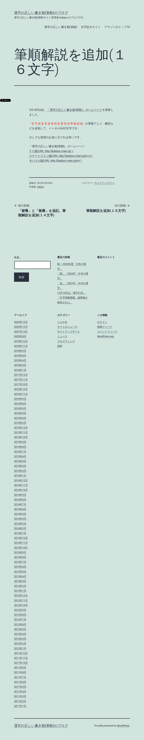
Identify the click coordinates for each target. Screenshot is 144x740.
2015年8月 (20, 446)
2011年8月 (20, 672)
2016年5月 (20, 413)
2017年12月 (21, 374)
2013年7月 (20, 561)
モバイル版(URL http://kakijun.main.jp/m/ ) (55, 160)
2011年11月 (21, 657)
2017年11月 (21, 379)
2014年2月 (20, 528)
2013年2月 (20, 585)
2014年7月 (20, 504)
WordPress (123, 725)
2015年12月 (21, 427)
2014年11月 (21, 485)
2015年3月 (20, 465)
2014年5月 (20, 513)
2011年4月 (20, 691)
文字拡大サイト (91, 27)
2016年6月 (20, 408)
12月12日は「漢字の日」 (71, 292)
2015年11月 (21, 432)
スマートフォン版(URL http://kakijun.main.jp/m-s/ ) (60, 155)
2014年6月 (20, 509)
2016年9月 (20, 398)
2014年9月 (20, 494)
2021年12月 (21, 331)
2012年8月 (20, 614)
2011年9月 (20, 667)
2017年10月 (21, 384)
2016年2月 (20, 422)
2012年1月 (20, 648)
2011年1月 (20, 705)
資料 (59, 346)
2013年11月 (21, 542)
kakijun (40, 187)
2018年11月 (21, 346)
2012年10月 (21, 605)
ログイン (102, 322)
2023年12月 (21, 322)
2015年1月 (20, 475)
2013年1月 (20, 590)
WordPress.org (105, 336)
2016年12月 (21, 389)
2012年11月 (21, 600)
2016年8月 (20, 403)
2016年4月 (20, 418)
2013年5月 (20, 571)
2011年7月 (20, 677)
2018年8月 (20, 355)
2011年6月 (20, 681)
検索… (17, 257)
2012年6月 (20, 624)
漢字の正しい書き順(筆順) (60, 27)
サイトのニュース (67, 326)
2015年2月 (20, 470)
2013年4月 (20, 576)
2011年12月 (21, 653)
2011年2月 (20, 701)
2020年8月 (20, 336)
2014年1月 (20, 533)
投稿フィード (104, 326)
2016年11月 (21, 394)
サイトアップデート (105, 183)
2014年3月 (20, 523)
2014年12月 (21, 480)
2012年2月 (20, 643)
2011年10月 (21, 662)
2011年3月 (20, 696)
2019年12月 (21, 341)
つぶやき (62, 322)
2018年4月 (20, 360)
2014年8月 (20, 499)
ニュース (62, 336)
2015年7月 (20, 451)
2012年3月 (20, 638)
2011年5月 (20, 686)
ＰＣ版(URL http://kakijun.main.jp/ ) (51, 151)
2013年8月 (20, 557)
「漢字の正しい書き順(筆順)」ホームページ (74, 109)
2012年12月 (21, 595)
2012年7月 (20, 619)
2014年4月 (20, 518)
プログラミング (66, 341)
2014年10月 (21, 489)
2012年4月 (20, 633)
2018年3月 (20, 365)
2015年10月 (21, 437)
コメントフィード (107, 331)
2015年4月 (20, 461)
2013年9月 (20, 552)
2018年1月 (20, 370)
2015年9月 (20, 441)
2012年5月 (20, 629)
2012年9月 (20, 609)
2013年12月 (21, 537)
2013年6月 (20, 566)
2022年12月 (21, 326)
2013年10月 (21, 547)
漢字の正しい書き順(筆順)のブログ (41, 13)
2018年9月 (20, 350)
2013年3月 (20, 581)
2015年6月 (20, 456)
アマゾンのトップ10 (117, 27)
